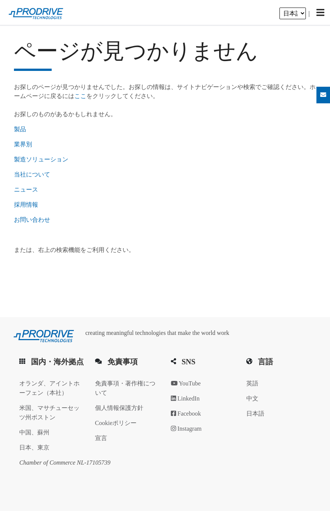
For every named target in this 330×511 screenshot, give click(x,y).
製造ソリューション (41, 159)
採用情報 (26, 204)
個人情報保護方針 (119, 408)
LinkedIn (185, 398)
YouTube (186, 383)
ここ (80, 96)
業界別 (23, 144)
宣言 (101, 438)
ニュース (26, 189)
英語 (252, 383)
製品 (20, 129)
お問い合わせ (32, 219)
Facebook (186, 413)
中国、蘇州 (34, 432)
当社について (32, 174)
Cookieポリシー (116, 423)
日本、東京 (34, 447)
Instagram (186, 428)
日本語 (255, 413)
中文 (252, 398)
